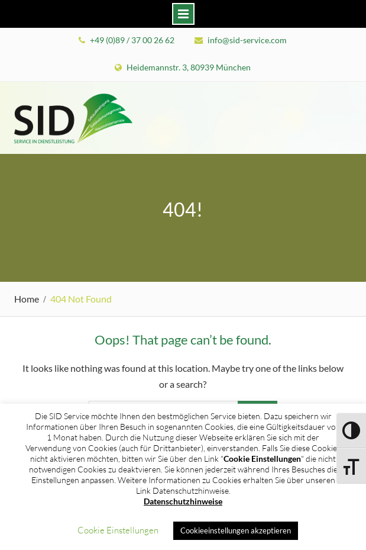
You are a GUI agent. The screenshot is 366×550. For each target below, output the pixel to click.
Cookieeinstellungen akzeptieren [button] (235, 530)
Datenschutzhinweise (183, 501)
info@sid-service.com (247, 40)
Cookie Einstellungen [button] (117, 530)
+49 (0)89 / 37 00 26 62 (132, 40)
